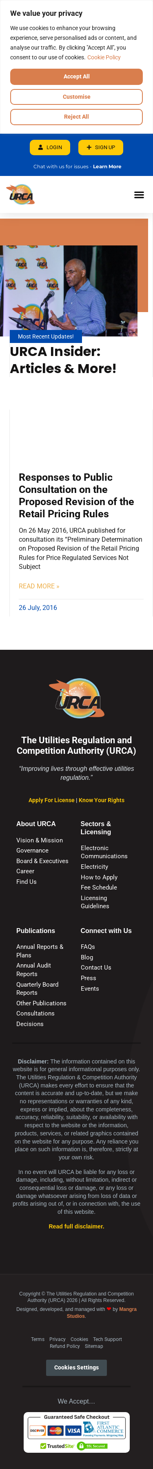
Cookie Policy (104, 57)
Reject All (76, 116)
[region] (76, 67)
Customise (77, 96)
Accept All (77, 76)
